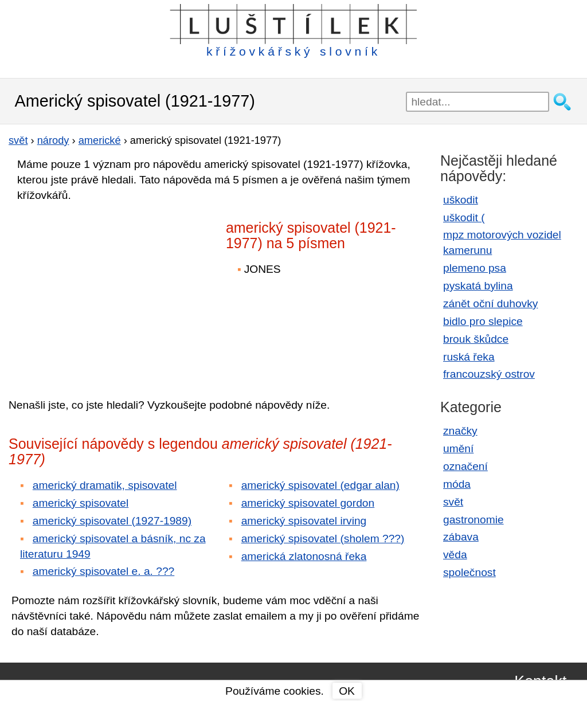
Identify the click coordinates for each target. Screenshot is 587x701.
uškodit (460, 200)
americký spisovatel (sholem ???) (323, 538)
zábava (461, 537)
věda (455, 555)
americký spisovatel (80, 503)
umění (458, 448)
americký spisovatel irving (304, 521)
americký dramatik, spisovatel (105, 485)
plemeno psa (474, 268)
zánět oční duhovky (490, 303)
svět (453, 502)
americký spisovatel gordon (308, 503)
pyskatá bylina (478, 286)
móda (457, 484)
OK (347, 691)
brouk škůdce (475, 339)
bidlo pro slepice (483, 321)
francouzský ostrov (489, 374)
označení (465, 466)
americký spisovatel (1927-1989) (112, 521)
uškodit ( (464, 218)
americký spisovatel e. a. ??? (103, 571)
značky (460, 431)
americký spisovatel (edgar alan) (320, 485)
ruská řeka (469, 357)
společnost (469, 572)
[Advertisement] (109, 292)
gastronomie (473, 520)
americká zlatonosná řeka (304, 556)
